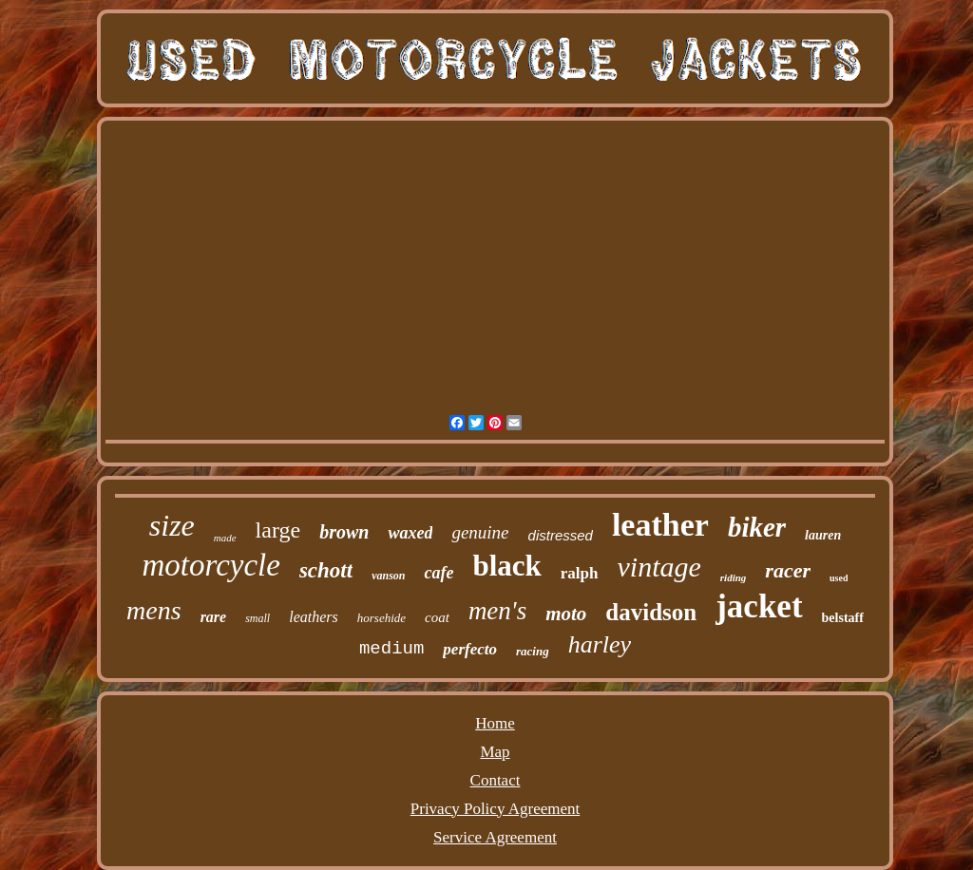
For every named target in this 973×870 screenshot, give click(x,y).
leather (660, 524)
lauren (823, 535)
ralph (580, 573)
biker (757, 527)
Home (495, 723)
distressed (560, 535)
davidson (650, 612)
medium (391, 648)
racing (532, 651)
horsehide (381, 618)
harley (599, 644)
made (225, 537)
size (172, 525)
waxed (410, 532)
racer (788, 570)
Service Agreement (495, 837)
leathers (313, 617)
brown (344, 531)
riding (733, 577)
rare (213, 617)
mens (153, 610)
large (278, 530)
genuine (479, 532)
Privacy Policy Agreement (495, 809)
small (257, 618)
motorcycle (211, 565)
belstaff (843, 618)
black (506, 565)
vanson (388, 575)
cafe (438, 572)
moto (565, 613)
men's (497, 610)
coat (437, 617)
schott (326, 570)
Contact (495, 780)
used (839, 578)
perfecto (470, 649)
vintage (659, 566)
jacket (758, 606)
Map (494, 752)
